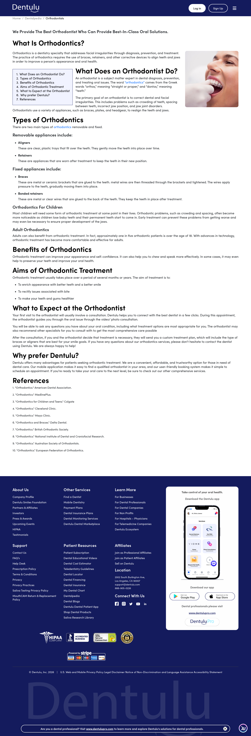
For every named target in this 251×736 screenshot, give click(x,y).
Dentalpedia (33, 18)
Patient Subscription (76, 552)
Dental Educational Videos (80, 558)
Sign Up (218, 8)
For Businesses (124, 497)
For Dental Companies (129, 507)
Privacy (17, 579)
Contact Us (19, 552)
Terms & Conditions (25, 574)
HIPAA (16, 529)
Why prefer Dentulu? (35, 95)
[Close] (225, 729)
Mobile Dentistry (74, 502)
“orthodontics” (134, 82)
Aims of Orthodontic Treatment (42, 87)
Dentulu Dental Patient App (81, 606)
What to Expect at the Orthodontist (45, 91)
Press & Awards (22, 518)
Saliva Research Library (79, 617)
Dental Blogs (72, 601)
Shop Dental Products (77, 612)
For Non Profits (124, 513)
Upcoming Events (24, 524)
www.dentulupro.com (202, 613)
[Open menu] (234, 8)
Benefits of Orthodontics (37, 82)
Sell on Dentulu (124, 563)
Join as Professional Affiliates (133, 552)
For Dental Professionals (130, 502)
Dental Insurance (74, 585)
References (28, 99)
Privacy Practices (23, 585)
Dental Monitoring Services (81, 518)
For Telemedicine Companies (133, 524)
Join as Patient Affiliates (130, 558)
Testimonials (20, 534)
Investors (18, 513)
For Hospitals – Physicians (131, 518)
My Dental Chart (74, 590)
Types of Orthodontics (35, 78)
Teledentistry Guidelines (79, 569)
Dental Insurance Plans (78, 513)
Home (17, 18)
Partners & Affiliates (25, 507)
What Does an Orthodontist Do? (42, 74)
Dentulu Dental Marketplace (82, 524)
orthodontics (62, 127)
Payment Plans (73, 507)
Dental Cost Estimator (77, 563)
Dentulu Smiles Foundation (29, 502)
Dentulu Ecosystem (127, 529)
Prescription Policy (24, 569)
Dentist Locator (73, 574)
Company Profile (23, 497)
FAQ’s (16, 558)
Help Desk (19, 563)
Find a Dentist (72, 497)
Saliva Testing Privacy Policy (30, 590)
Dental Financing (74, 579)
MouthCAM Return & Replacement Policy (34, 597)
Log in (197, 8)
